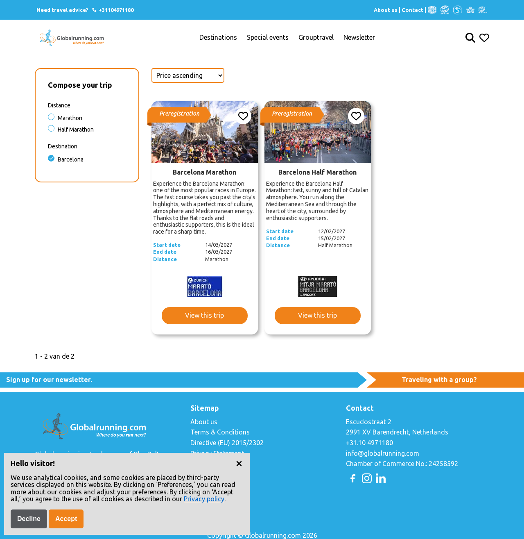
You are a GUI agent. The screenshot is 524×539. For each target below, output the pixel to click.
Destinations (218, 37)
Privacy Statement (217, 453)
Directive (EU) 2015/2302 (227, 442)
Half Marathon (76, 129)
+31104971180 (112, 10)
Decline (29, 518)
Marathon (70, 118)
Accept (66, 518)
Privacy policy (204, 499)
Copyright (204, 474)
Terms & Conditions (220, 432)
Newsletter (359, 37)
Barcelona (71, 159)
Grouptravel (316, 37)
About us (386, 10)
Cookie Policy (210, 463)
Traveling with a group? (439, 379)
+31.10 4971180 (369, 442)
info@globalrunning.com (382, 453)
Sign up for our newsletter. (49, 379)
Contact (412, 10)
